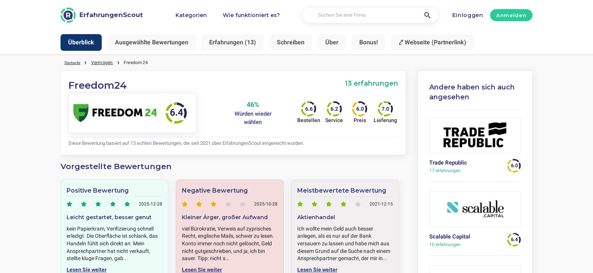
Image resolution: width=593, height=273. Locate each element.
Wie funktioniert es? (251, 15)
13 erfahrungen (371, 83)
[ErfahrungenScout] (102, 15)
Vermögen (106, 62)
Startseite (74, 62)
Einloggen (467, 15)
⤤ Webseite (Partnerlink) (432, 42)
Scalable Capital (449, 236)
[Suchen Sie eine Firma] (370, 15)
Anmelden (511, 15)
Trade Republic (448, 162)
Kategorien (191, 15)
